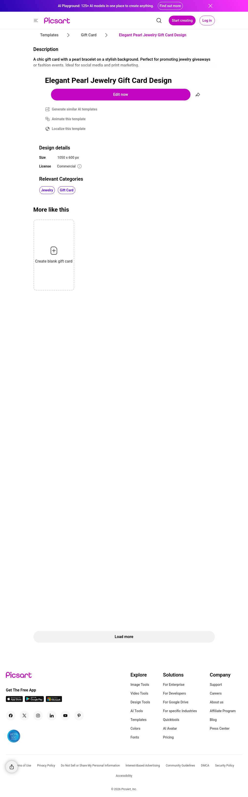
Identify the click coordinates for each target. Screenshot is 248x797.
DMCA (205, 765)
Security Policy (224, 765)
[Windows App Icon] (54, 700)
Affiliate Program (223, 711)
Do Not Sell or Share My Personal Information (90, 765)
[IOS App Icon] (14, 700)
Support (216, 685)
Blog (213, 720)
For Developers (174, 693)
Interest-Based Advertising (143, 765)
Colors (135, 728)
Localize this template (69, 129)
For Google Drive (175, 702)
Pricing (168, 737)
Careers (216, 693)
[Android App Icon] (34, 700)
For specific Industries (180, 711)
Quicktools (171, 720)
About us (216, 702)
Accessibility (124, 775)
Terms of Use (22, 765)
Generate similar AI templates (75, 109)
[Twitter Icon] (24, 715)
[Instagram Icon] (38, 715)
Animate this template (69, 119)
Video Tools (139, 693)
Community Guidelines (180, 765)
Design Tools (140, 702)
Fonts (134, 737)
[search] (159, 20)
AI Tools (136, 711)
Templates (138, 720)
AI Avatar (170, 728)
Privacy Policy (46, 765)
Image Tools (139, 685)
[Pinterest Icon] (79, 715)
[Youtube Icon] (65, 715)
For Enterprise (173, 685)
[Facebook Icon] (11, 715)
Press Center (219, 728)
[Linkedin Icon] (52, 715)
